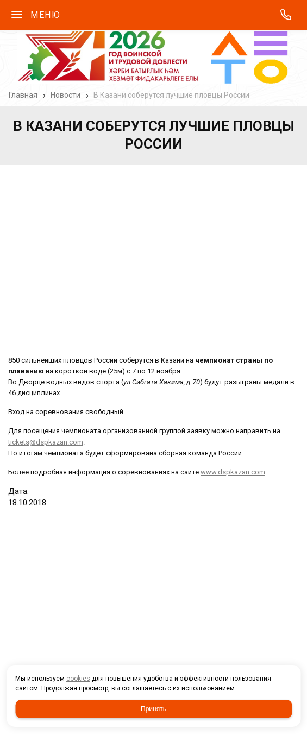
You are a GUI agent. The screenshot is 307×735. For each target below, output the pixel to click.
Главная (23, 95)
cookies (78, 678)
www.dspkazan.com (233, 472)
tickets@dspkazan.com (45, 442)
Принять (153, 709)
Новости (65, 95)
